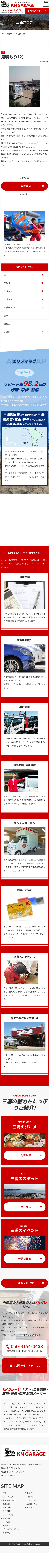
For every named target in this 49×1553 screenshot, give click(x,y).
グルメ (7, 283)
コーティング (8, 1514)
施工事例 (6, 1518)
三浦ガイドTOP (29, 1283)
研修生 (7, 323)
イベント (8, 299)
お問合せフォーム (37, 11)
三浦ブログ (10, 34)
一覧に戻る (31, 186)
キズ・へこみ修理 (9, 1500)
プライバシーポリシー (12, 1529)
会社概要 (6, 1522)
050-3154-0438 (12, 10)
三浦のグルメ (31, 1496)
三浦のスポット (32, 1500)
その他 (7, 331)
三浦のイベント (32, 1504)
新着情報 (6, 1532)
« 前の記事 (24, 178)
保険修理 (6, 1504)
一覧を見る (30, 1155)
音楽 (6, 315)
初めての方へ (8, 1496)
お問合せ (6, 1525)
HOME (3, 34)
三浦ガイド (29, 1493)
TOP (4, 1493)
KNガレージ (19, 1544)
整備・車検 (7, 1507)
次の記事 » (24, 194)
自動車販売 (7, 1511)
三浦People (9, 307)
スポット (8, 291)
